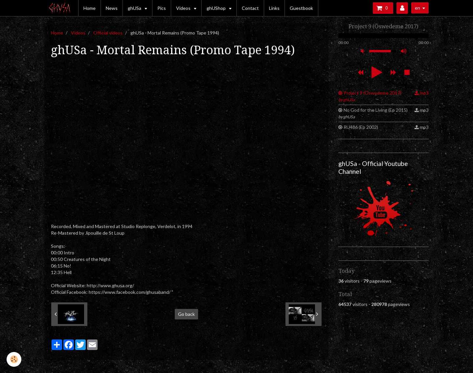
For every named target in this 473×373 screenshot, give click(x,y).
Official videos (108, 32)
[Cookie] (14, 359)
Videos (183, 8)
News (112, 8)
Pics (161, 8)
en (417, 8)
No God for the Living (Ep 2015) (373, 113)
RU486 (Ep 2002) (361, 127)
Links (274, 8)
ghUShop (217, 8)
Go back (186, 314)
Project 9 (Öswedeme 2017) (369, 96)
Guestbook (301, 8)
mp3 (424, 93)
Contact (250, 8)
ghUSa (135, 8)
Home (89, 8)
